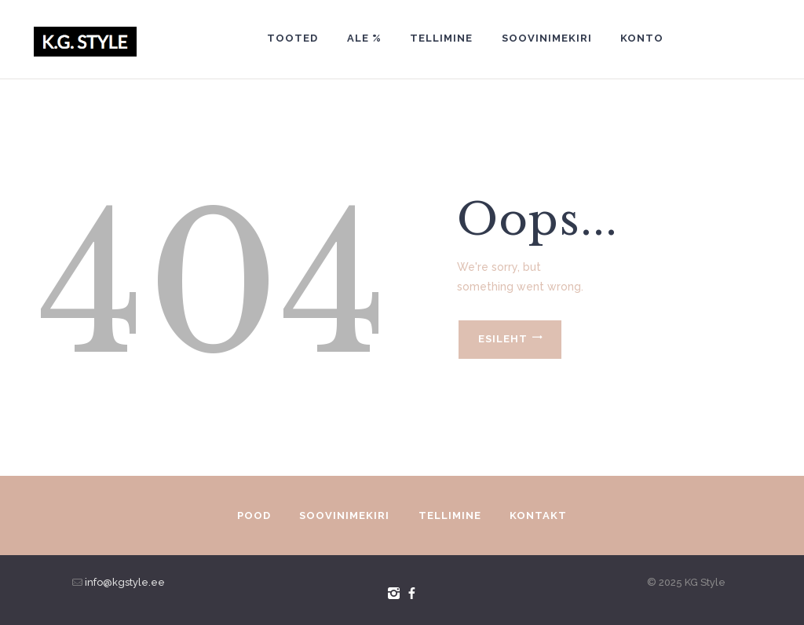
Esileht (503, 339)
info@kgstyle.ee (123, 582)
